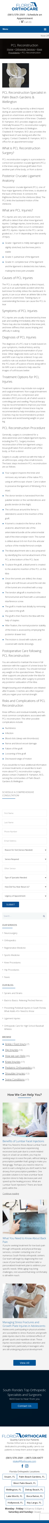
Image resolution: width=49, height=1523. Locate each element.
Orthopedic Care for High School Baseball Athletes (22, 1019)
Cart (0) (25, 18)
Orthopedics (10, 936)
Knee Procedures (12, 957)
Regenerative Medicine (14, 943)
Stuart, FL (9, 1462)
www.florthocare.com (33, 1509)
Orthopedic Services (25, 45)
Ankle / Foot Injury (13, 1035)
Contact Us (24, 1391)
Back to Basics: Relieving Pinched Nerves (22, 994)
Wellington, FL (13, 1475)
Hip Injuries (10, 1040)
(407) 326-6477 (34, 1442)
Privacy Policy (12, 1515)
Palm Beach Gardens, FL (32, 1462)
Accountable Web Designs (30, 1512)
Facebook (22, 1451)
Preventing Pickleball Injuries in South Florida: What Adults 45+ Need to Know (24, 1002)
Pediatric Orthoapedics (15, 1056)
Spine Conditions (12, 1066)
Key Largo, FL (34, 1488)
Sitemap (24, 1519)
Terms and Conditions (31, 1515)
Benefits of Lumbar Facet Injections (22, 1127)
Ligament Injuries (11, 1011)
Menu (24, 25)
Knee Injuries (11, 1051)
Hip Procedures (11, 964)
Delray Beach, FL (34, 1475)
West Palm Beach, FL (24, 1468)
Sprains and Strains (13, 987)
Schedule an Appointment (32, 14)
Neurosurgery (10, 929)
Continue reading (11, 1179)
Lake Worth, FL (14, 1481)
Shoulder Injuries (12, 1061)
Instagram (26, 1451)
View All (25, 1348)
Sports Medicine (11, 950)
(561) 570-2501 (9, 14)
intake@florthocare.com (24, 1446)
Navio (6, 971)
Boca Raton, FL (34, 1481)
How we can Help (13, 1045)
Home (10, 45)
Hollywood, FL (15, 1488)
